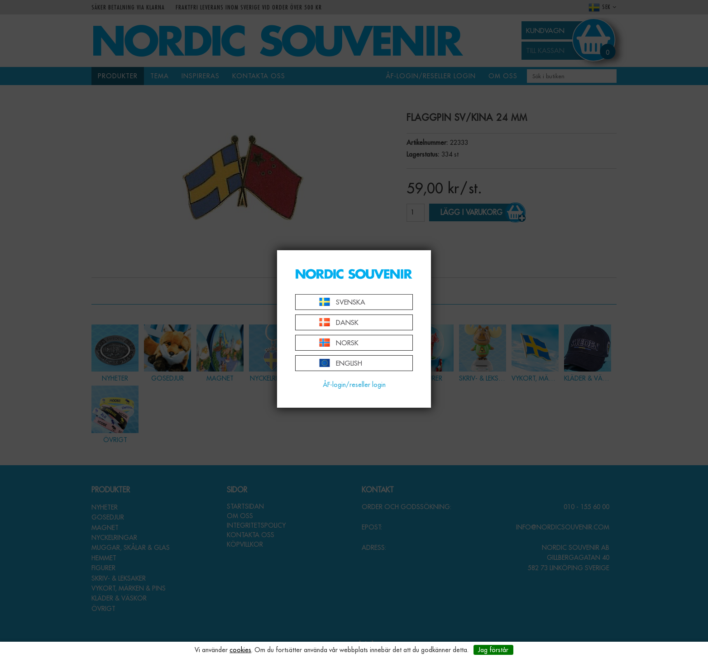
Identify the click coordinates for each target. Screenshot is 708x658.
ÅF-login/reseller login (354, 385)
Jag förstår (493, 650)
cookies (240, 650)
